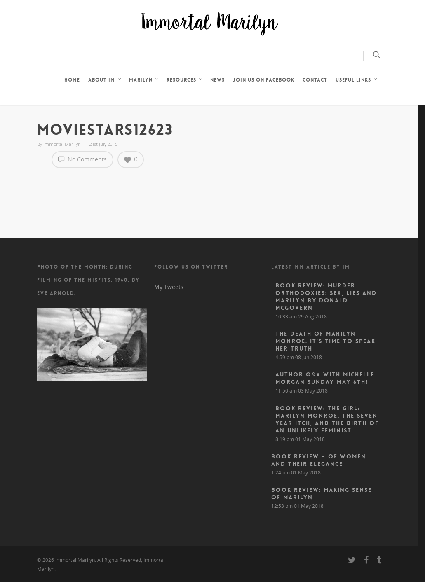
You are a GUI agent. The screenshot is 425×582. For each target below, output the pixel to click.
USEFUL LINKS (357, 81)
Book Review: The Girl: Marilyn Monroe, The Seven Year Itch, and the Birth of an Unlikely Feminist (327, 419)
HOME (72, 80)
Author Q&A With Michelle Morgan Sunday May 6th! (324, 378)
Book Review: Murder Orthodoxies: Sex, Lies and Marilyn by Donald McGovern (326, 296)
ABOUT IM (105, 81)
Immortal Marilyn (62, 144)
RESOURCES (185, 81)
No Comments (82, 159)
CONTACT (315, 80)
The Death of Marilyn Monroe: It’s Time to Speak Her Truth (325, 341)
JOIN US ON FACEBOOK (263, 80)
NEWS (217, 80)
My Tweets (168, 287)
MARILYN (144, 81)
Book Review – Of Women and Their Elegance (318, 460)
